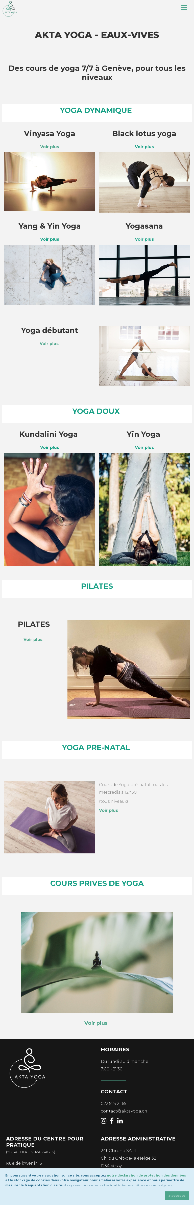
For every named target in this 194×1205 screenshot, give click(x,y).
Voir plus (49, 343)
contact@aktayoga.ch (124, 1111)
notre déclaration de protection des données (146, 1175)
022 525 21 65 (113, 1103)
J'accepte (176, 1195)
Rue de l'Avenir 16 (24, 1163)
